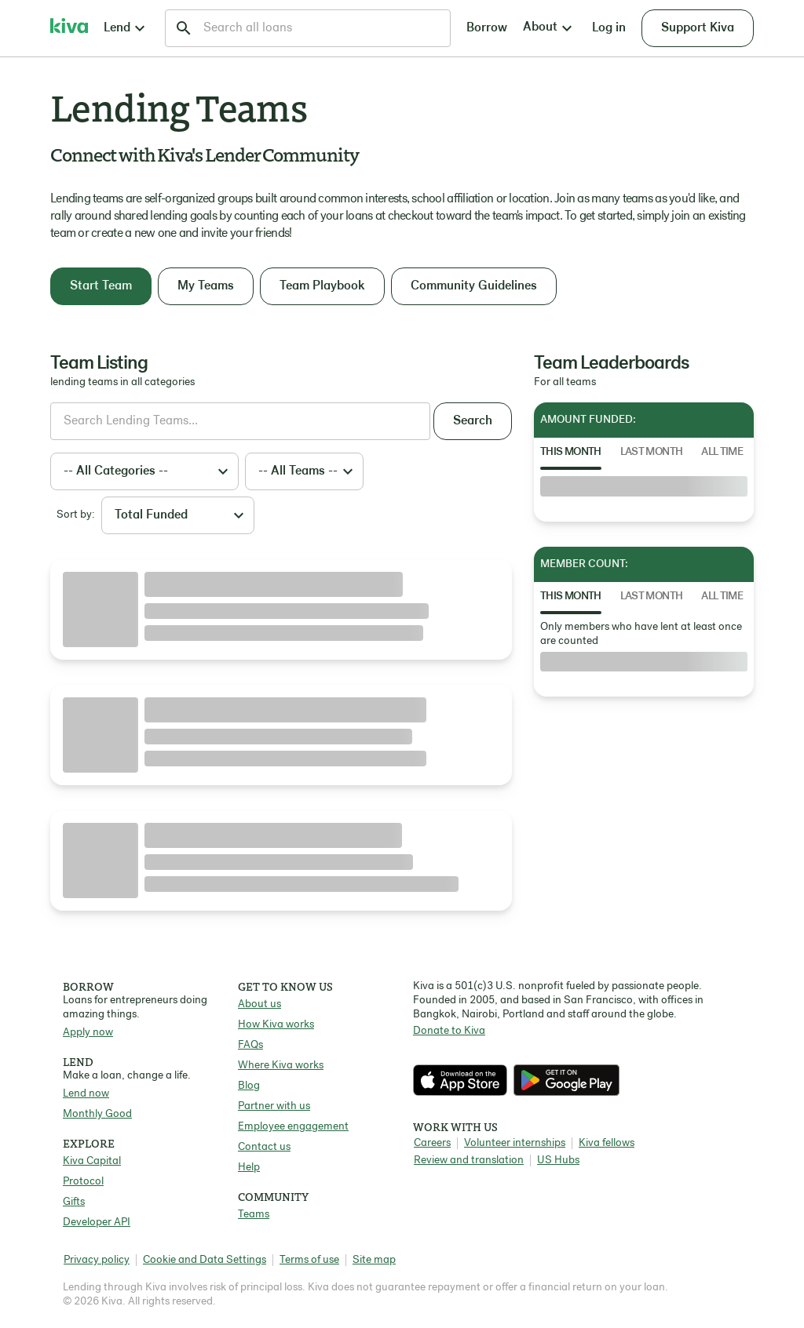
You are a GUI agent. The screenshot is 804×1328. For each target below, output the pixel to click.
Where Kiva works (280, 1065)
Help (249, 1167)
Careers (432, 1143)
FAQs (250, 1045)
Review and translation (469, 1160)
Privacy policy (97, 1260)
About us (259, 1004)
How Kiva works (276, 1025)
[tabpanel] (643, 486)
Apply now (88, 1033)
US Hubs (558, 1160)
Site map (374, 1260)
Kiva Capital (92, 1161)
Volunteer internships (514, 1143)
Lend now (86, 1094)
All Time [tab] (722, 452)
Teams (253, 1215)
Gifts (74, 1202)
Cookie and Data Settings (204, 1260)
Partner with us (274, 1106)
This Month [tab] (570, 452)
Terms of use (309, 1260)
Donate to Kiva (449, 1031)
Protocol (83, 1182)
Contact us (264, 1147)
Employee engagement (293, 1127)
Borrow (486, 28)
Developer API (96, 1222)
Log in (609, 28)
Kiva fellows (606, 1143)
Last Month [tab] (651, 452)
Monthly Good (97, 1114)
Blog (249, 1086)
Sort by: (76, 515)
